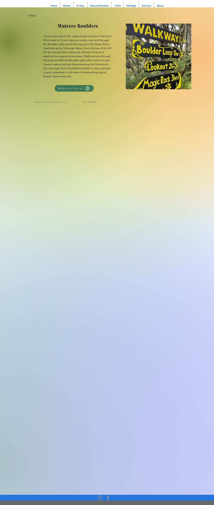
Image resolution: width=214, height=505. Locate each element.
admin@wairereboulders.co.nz (50, 101)
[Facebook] (108, 498)
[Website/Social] (74, 88)
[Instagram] (99, 498)
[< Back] (34, 15)
